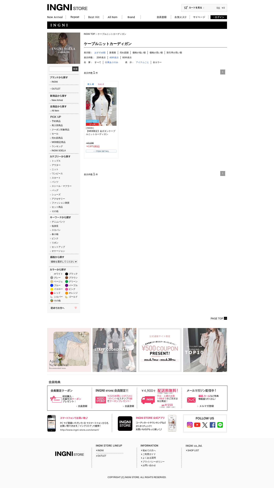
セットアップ (58, 247)
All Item (55, 110)
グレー (57, 277)
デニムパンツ (58, 221)
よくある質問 (149, 458)
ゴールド (73, 296)
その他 (55, 211)
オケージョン (58, 251)
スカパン (56, 230)
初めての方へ (149, 450)
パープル (73, 285)
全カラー (157, 62)
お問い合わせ (149, 465)
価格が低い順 (139, 52)
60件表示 (126, 57)
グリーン (73, 281)
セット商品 (57, 207)
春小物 (55, 234)
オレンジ (73, 293)
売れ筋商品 (57, 138)
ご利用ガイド (149, 454)
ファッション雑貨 (60, 203)
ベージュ (58, 281)
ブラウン (73, 277)
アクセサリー (58, 198)
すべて (98, 62)
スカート (56, 178)
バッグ (55, 190)
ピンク (55, 238)
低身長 (55, 226)
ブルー (57, 285)
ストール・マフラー (62, 186)
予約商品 (56, 121)
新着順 (112, 52)
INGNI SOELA (59, 150)
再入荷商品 (57, 125)
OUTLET (56, 89)
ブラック (73, 274)
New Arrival (57, 100)
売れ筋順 (124, 52)
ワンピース (57, 173)
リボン (55, 242)
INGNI (55, 82)
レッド (57, 293)
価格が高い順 (156, 52)
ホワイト (58, 274)
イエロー (58, 289)
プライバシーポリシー (154, 461)
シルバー (58, 296)
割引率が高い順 (174, 52)
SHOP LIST (193, 450)
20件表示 (101, 57)
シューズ (56, 194)
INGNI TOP (89, 34)
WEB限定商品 (59, 142)
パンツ (55, 182)
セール (55, 133)
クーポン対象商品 (60, 129)
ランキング (57, 146)
